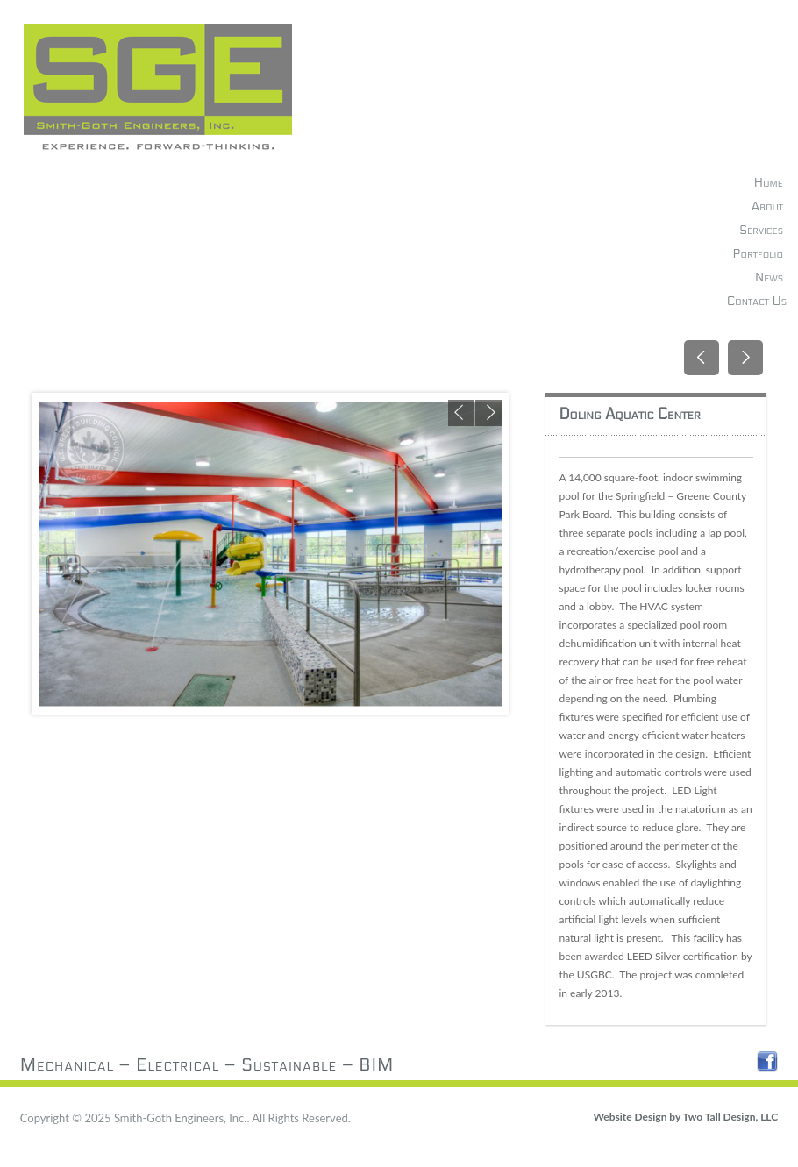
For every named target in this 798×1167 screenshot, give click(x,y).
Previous (461, 413)
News (769, 277)
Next (488, 413)
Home (768, 182)
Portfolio (758, 253)
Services (761, 230)
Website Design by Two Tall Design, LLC (685, 1116)
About (767, 206)
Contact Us (757, 301)
